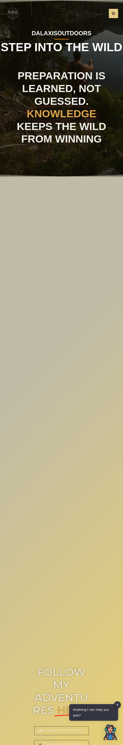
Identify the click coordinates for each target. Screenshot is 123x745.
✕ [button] (117, 705)
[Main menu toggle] (113, 13)
